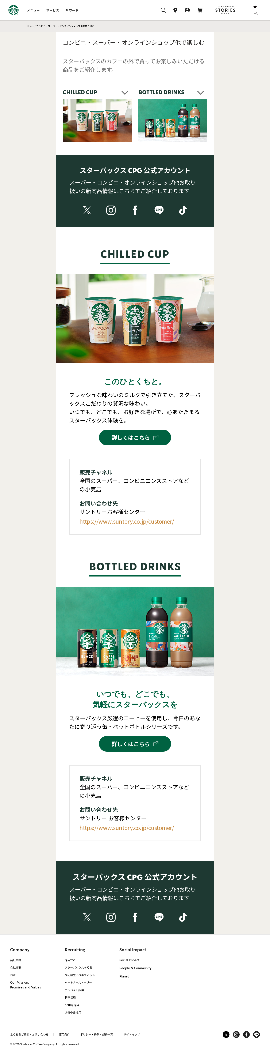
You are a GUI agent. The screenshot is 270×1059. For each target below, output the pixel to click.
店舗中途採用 (73, 1012)
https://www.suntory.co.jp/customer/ (127, 521)
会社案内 (15, 960)
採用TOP (70, 960)
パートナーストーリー (78, 982)
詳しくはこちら (135, 437)
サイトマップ (131, 1034)
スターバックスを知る (78, 967)
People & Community (135, 968)
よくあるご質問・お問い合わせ (29, 1034)
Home (30, 26)
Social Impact (129, 960)
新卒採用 (70, 997)
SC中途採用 (72, 1005)
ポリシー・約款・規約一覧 (96, 1034)
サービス (52, 10)
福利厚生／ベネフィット (80, 975)
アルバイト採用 (74, 990)
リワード (72, 10)
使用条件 (64, 1034)
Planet (124, 976)
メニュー (33, 10)
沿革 (13, 975)
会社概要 (15, 967)
